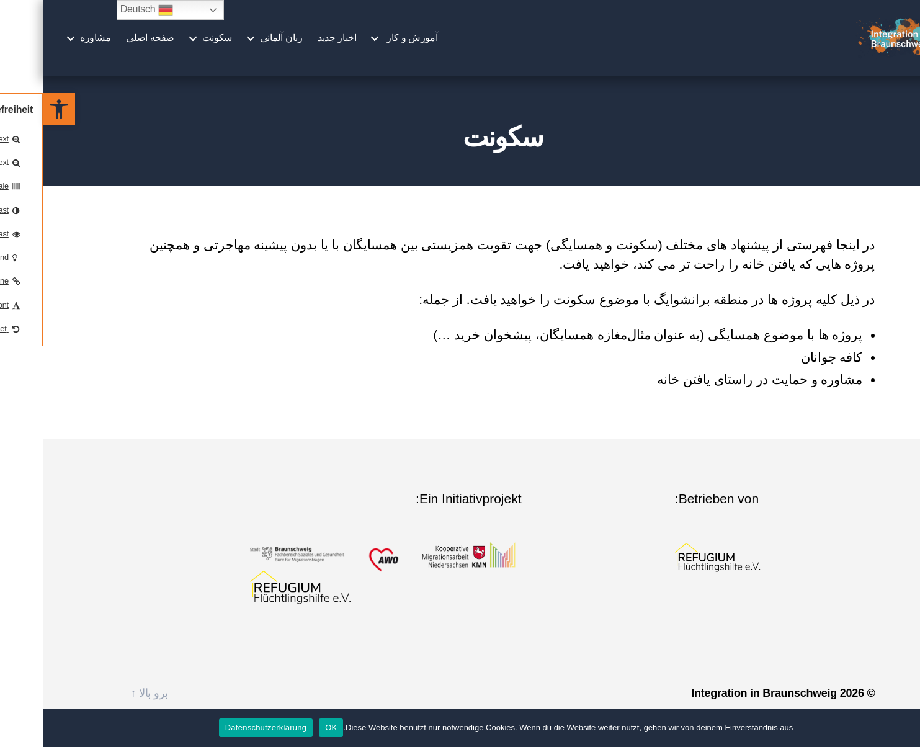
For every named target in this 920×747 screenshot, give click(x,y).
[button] (16, 109)
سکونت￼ (174, 45)
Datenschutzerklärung (223, 727)
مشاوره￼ (52, 45)
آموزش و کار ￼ (368, 45)
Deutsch (104, 9)
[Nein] (904, 728)
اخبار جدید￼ (294, 45)
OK (288, 727)
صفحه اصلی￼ (107, 45)
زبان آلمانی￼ (238, 45)
